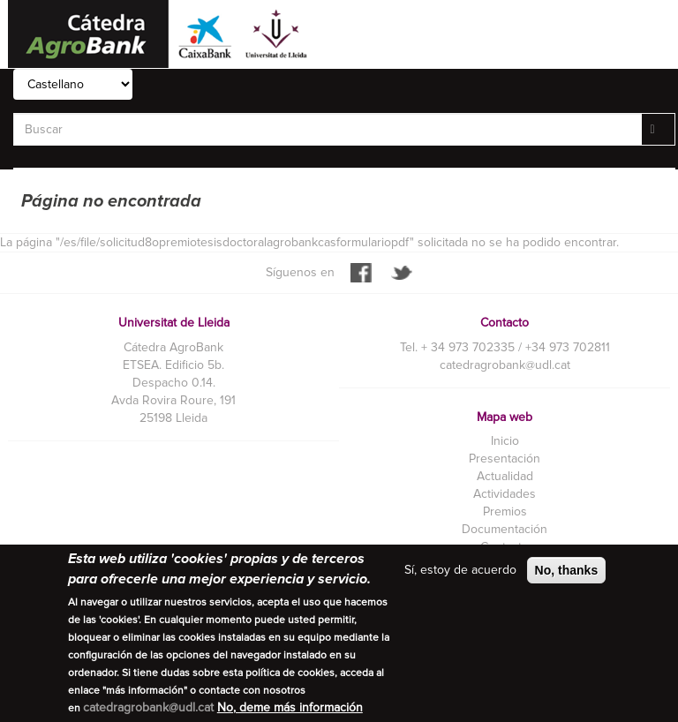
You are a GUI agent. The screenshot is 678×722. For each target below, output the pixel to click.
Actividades (504, 493)
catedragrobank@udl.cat (505, 364)
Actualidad (505, 476)
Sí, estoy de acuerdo (460, 570)
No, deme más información (290, 708)
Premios (505, 511)
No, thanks (567, 571)
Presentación (504, 458)
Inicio (505, 440)
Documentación (504, 529)
